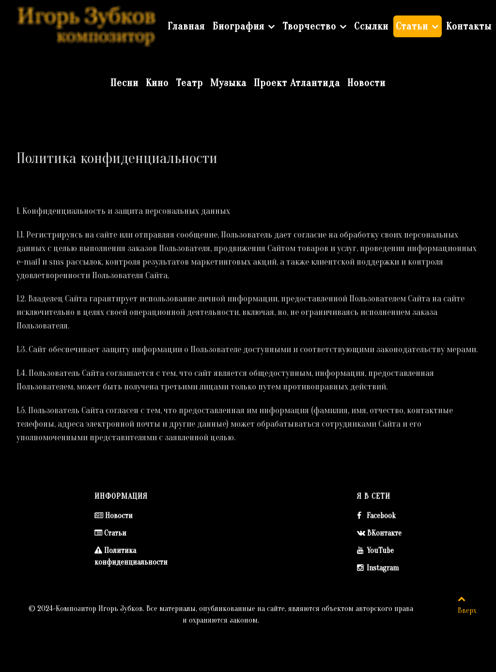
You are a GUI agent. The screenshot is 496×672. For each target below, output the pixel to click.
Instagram (383, 568)
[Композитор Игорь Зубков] (87, 25)
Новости (119, 515)
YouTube (380, 550)
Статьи (115, 533)
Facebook (381, 515)
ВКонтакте (384, 533)
